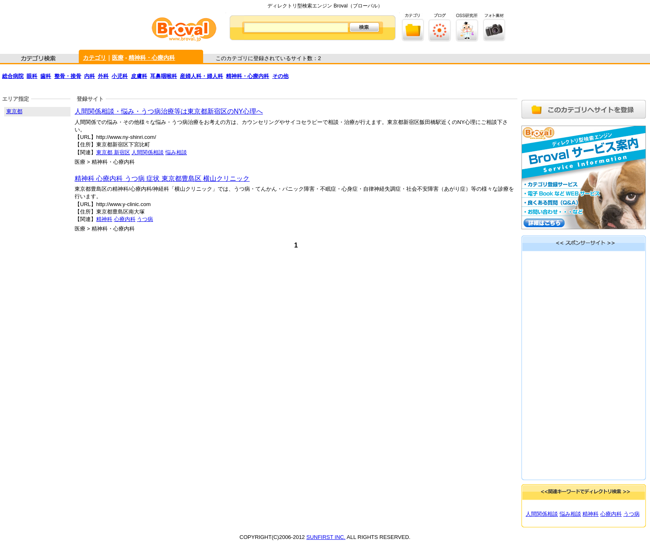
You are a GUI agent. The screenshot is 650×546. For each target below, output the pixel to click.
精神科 (104, 219)
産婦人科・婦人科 (201, 76)
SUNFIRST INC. (325, 537)
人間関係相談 (147, 152)
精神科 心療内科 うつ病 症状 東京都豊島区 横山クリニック (162, 178)
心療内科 (125, 219)
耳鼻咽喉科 (163, 76)
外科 (103, 76)
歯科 (45, 76)
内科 (89, 76)
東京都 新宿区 (113, 152)
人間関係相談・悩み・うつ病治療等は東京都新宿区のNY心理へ (169, 111)
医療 (118, 57)
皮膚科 (139, 76)
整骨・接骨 (67, 76)
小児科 (120, 76)
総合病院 (13, 76)
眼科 (32, 76)
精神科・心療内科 (152, 57)
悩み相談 (176, 152)
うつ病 (145, 219)
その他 (280, 76)
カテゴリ (94, 57)
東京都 (14, 111)
